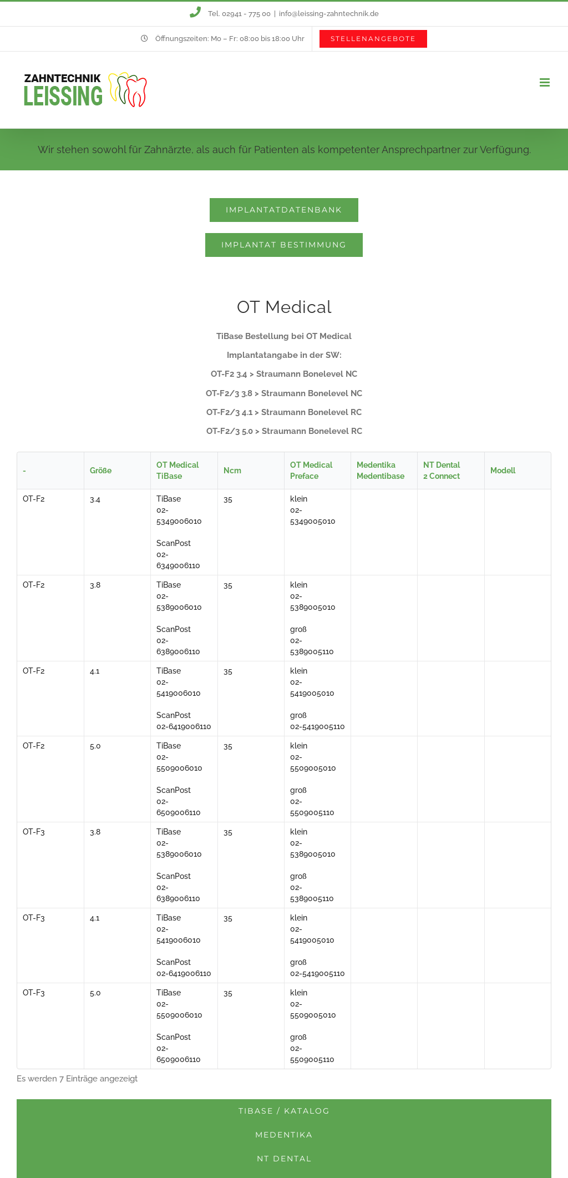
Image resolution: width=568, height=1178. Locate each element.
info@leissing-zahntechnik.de (329, 13)
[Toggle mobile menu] (545, 82)
